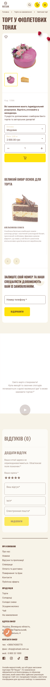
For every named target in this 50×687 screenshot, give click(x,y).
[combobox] (25, 128)
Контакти (7, 577)
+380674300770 (15, 644)
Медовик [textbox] (12, 130)
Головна (5, 12)
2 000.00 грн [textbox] (13, 139)
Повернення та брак (12, 573)
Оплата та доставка (12, 569)
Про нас (6, 551)
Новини (6, 556)
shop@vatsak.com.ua (18, 649)
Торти (5, 593)
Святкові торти (43, 12)
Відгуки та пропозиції (13, 560)
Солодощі (7, 597)
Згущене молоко (10, 606)
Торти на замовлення (23, 12)
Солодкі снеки (9, 602)
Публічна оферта (10, 582)
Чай (4, 610)
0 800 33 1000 (14, 653)
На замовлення (10, 615)
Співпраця (7, 564)
